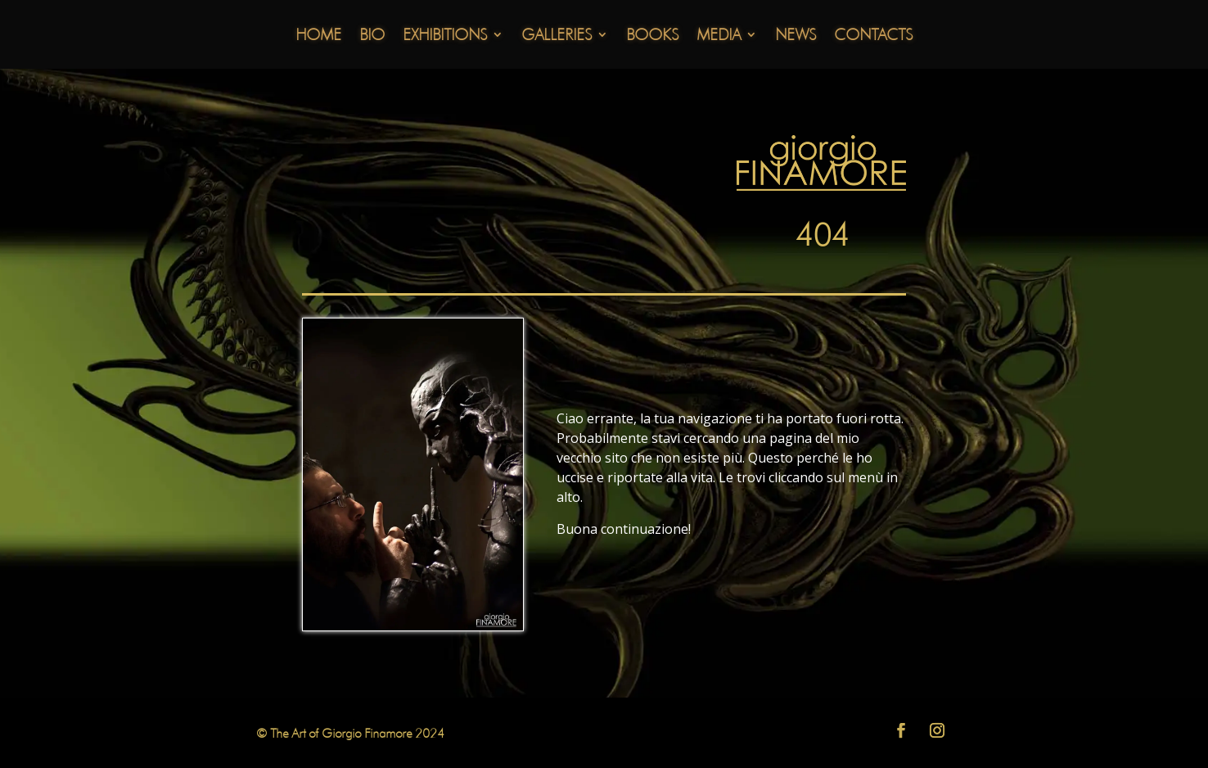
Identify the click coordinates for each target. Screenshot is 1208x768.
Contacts (873, 36)
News (795, 36)
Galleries (556, 36)
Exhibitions (445, 36)
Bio (372, 36)
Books (652, 36)
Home (318, 36)
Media (718, 36)
